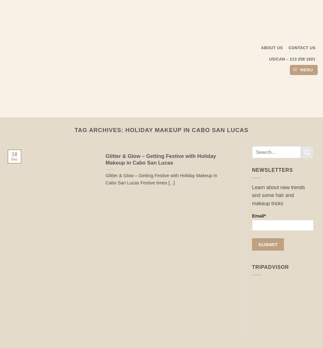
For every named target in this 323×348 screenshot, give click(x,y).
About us (272, 47)
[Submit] (307, 152)
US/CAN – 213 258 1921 (292, 59)
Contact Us (302, 47)
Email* (283, 222)
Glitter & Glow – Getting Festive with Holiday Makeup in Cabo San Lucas (161, 159)
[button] (304, 70)
